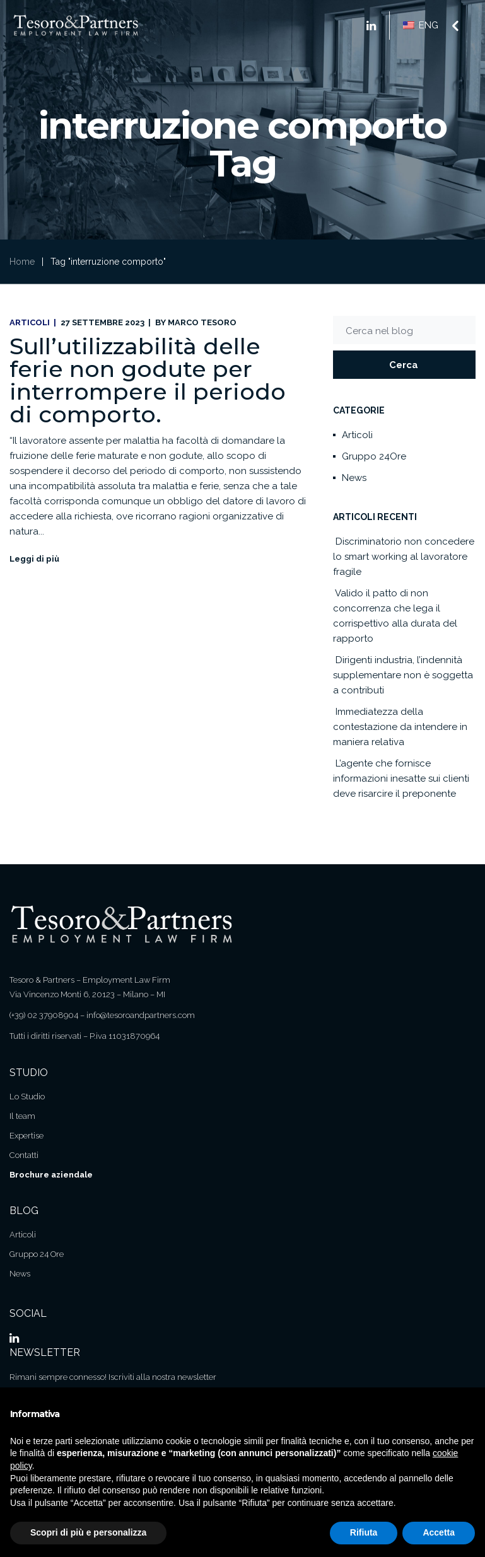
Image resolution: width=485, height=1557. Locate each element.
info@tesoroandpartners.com (140, 1015)
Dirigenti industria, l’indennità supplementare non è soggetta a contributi (403, 675)
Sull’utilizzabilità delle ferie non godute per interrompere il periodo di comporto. (147, 380)
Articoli (29, 322)
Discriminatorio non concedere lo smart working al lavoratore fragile (403, 556)
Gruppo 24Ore (374, 456)
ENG (420, 25)
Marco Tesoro (202, 322)
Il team (22, 1116)
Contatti (23, 1155)
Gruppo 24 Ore (36, 1254)
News (354, 477)
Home (22, 262)
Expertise (26, 1135)
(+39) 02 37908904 (43, 1015)
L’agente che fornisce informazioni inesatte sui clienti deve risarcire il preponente (401, 778)
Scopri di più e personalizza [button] (88, 1532)
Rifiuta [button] (364, 1532)
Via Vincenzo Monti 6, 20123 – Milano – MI (87, 994)
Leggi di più (34, 559)
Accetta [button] (439, 1532)
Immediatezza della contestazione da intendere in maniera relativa (400, 727)
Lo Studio (27, 1096)
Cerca (403, 365)
